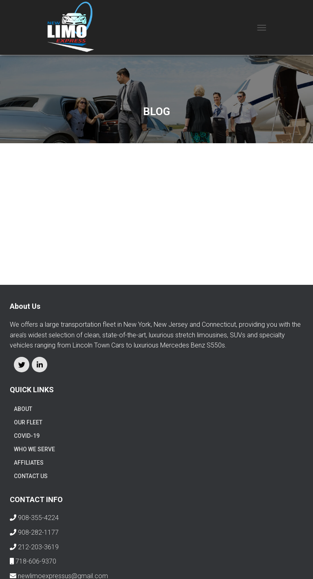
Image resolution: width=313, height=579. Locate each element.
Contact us (31, 476)
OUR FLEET (28, 422)
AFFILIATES (29, 462)
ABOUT (23, 409)
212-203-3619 (38, 547)
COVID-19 (27, 436)
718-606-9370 (35, 561)
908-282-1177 (38, 532)
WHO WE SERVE (34, 449)
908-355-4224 (38, 518)
